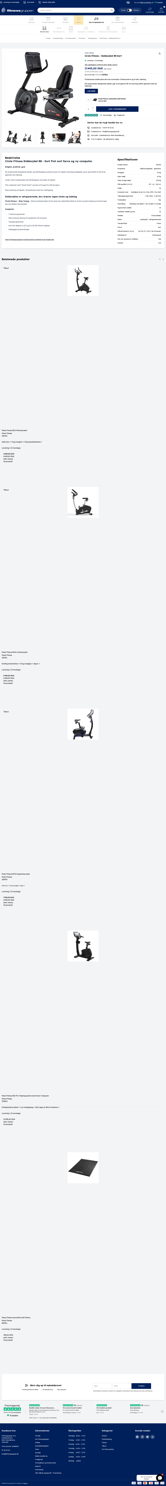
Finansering (39, 1470)
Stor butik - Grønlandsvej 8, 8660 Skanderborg (107, 135)
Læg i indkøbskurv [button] (117, 109)
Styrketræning (107, 1439)
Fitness (104, 1443)
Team (37, 1449)
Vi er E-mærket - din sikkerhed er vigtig (105, 139)
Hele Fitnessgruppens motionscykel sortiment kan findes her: (29, 239)
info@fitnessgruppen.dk (10, 1454)
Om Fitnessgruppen (42, 1439)
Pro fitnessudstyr (108, 1449)
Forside (37, 1436)
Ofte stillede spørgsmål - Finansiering (48, 1473)
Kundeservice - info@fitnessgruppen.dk (105, 132)
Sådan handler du (41, 1456)
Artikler (37, 1443)
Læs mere (91, 91)
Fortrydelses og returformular (45, 1463)
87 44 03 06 (6, 1450)
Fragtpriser (39, 1459)
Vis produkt (8, 461)
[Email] (122, 1386)
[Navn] (102, 1386)
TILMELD (141, 1386)
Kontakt (38, 1453)
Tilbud (104, 1446)
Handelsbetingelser (42, 1446)
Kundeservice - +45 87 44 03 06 (102, 128)
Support (38, 1466)
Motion (104, 1436)
